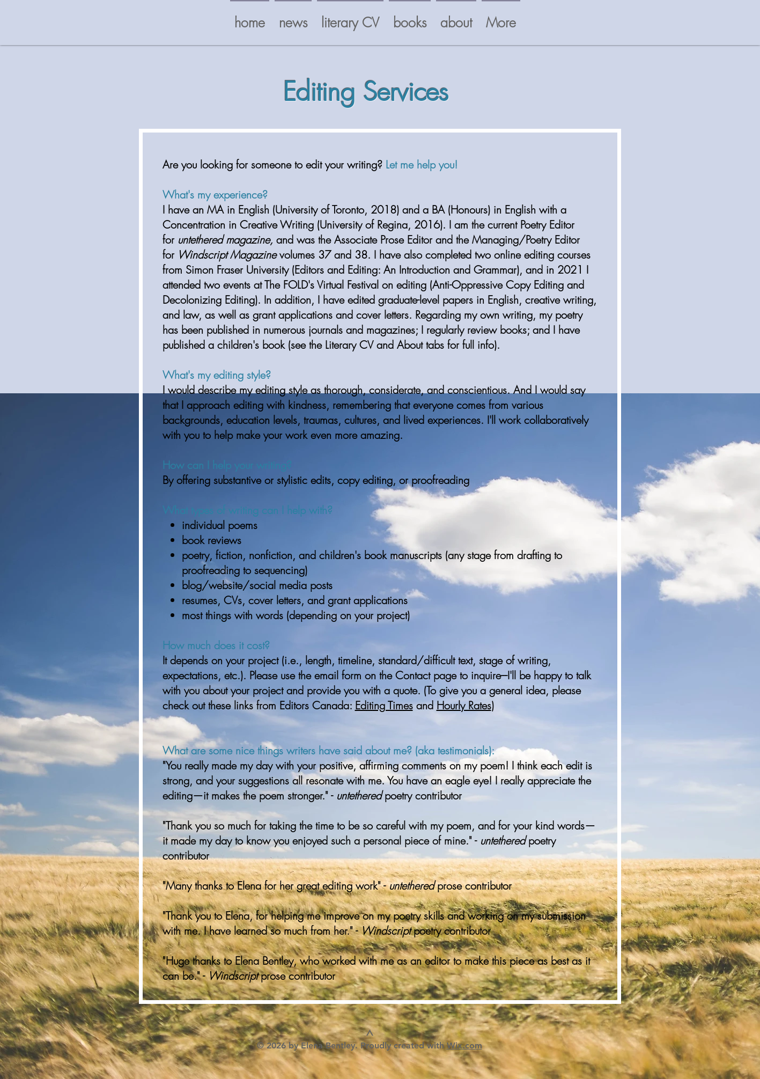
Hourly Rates (464, 705)
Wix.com (464, 1045)
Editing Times (384, 705)
